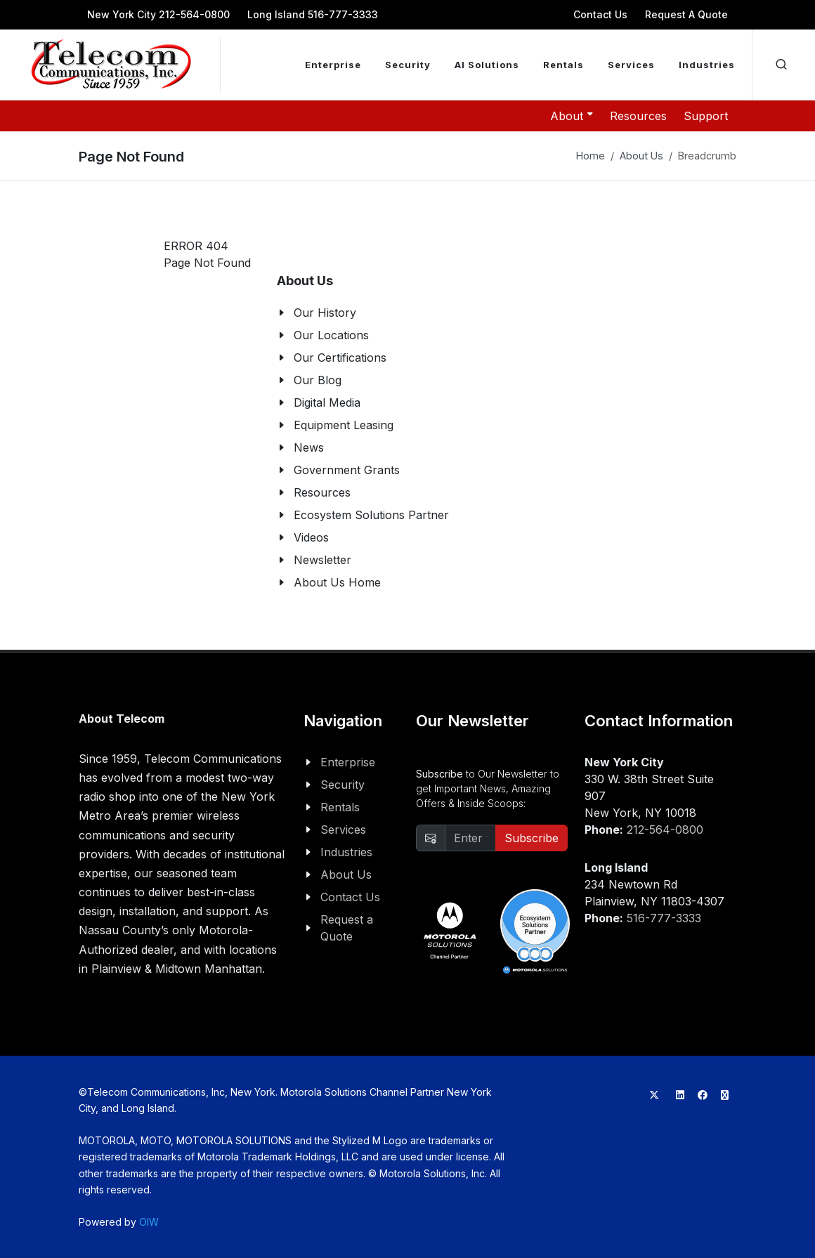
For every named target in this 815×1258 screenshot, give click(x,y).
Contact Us (600, 14)
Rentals (340, 807)
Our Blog (317, 380)
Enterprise (347, 762)
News (309, 447)
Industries (346, 852)
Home (590, 156)
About (571, 115)
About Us (641, 156)
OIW (149, 1222)
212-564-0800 (665, 830)
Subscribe (531, 838)
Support (706, 116)
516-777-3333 (664, 918)
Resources (638, 116)
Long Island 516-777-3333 (312, 14)
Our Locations (331, 335)
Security (342, 785)
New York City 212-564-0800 (158, 14)
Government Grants (347, 470)
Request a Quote (346, 927)
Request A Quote (686, 14)
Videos (311, 537)
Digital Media (327, 402)
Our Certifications (340, 357)
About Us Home (337, 582)
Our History (325, 313)
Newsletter (322, 560)
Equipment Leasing (343, 425)
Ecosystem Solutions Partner (371, 515)
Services (343, 830)
